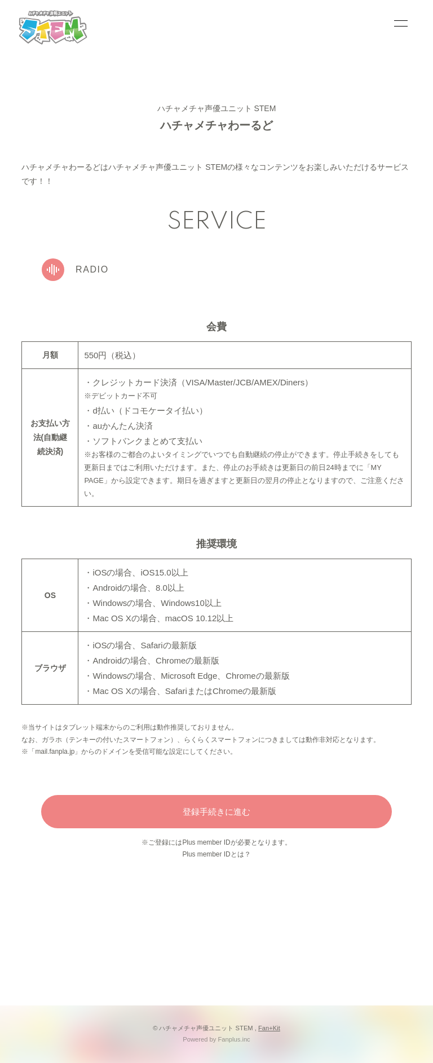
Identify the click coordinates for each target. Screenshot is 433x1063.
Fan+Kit (269, 1028)
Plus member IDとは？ (216, 854)
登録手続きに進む (216, 811)
